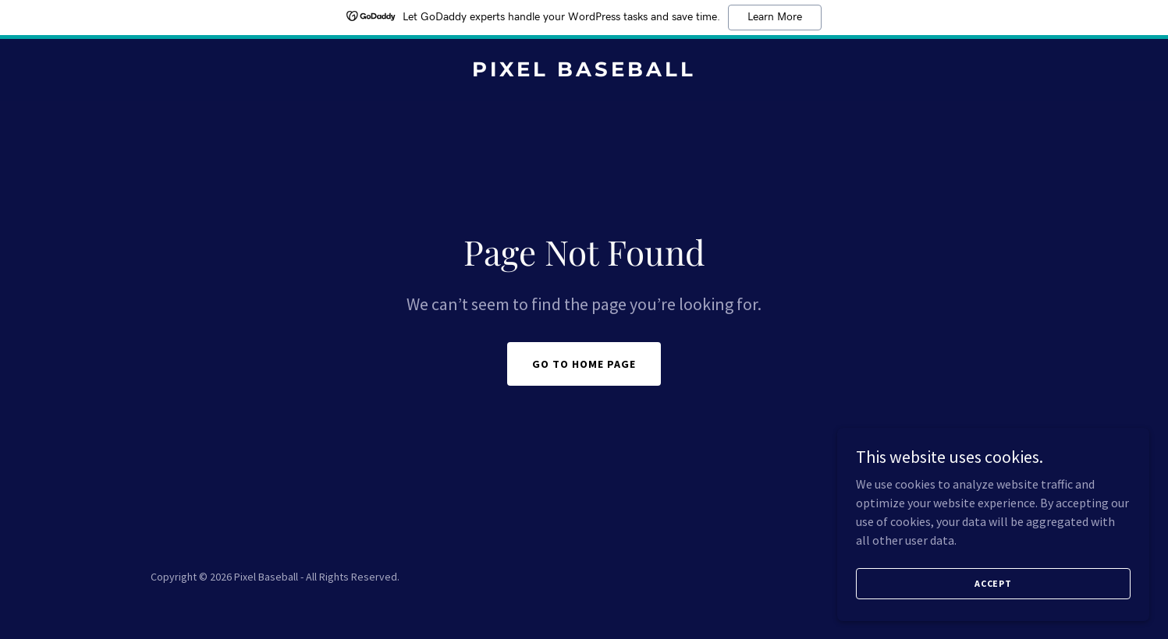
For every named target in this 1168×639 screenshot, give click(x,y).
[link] (583, 71)
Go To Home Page (584, 364)
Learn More (774, 17)
